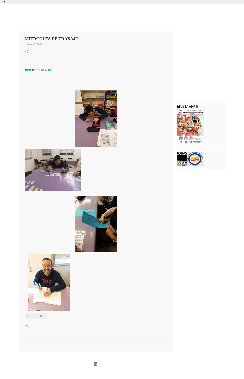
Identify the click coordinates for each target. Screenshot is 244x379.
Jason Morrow (134, 372)
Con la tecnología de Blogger (121, 364)
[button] (27, 51)
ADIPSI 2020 (35, 316)
